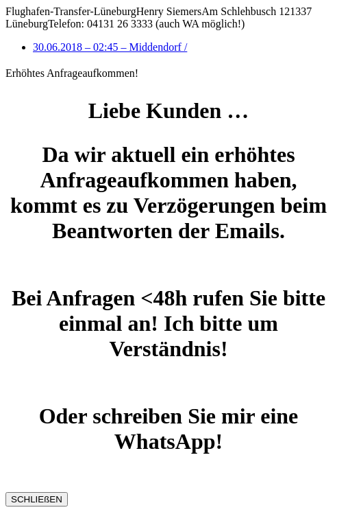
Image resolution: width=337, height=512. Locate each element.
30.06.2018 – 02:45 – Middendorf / (110, 47)
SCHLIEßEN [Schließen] (36, 499)
